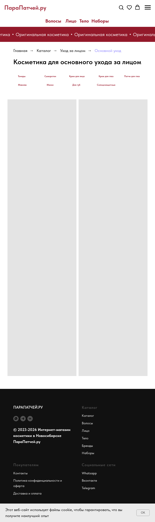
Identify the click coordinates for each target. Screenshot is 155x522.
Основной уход (108, 50)
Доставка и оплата (27, 493)
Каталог (44, 50)
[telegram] (23, 418)
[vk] (30, 418)
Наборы (100, 21)
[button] (121, 7)
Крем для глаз (106, 76)
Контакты (20, 473)
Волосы (53, 21)
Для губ (76, 85)
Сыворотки (50, 76)
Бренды (87, 446)
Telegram (88, 488)
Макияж (22, 85)
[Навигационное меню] (148, 7)
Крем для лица (77, 76)
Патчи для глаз (132, 76)
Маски (50, 85)
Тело (84, 21)
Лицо (71, 21)
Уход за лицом (72, 50)
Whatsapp (89, 473)
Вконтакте (89, 480)
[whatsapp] (16, 418)
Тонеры (21, 76)
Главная (20, 50)
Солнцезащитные (106, 85)
